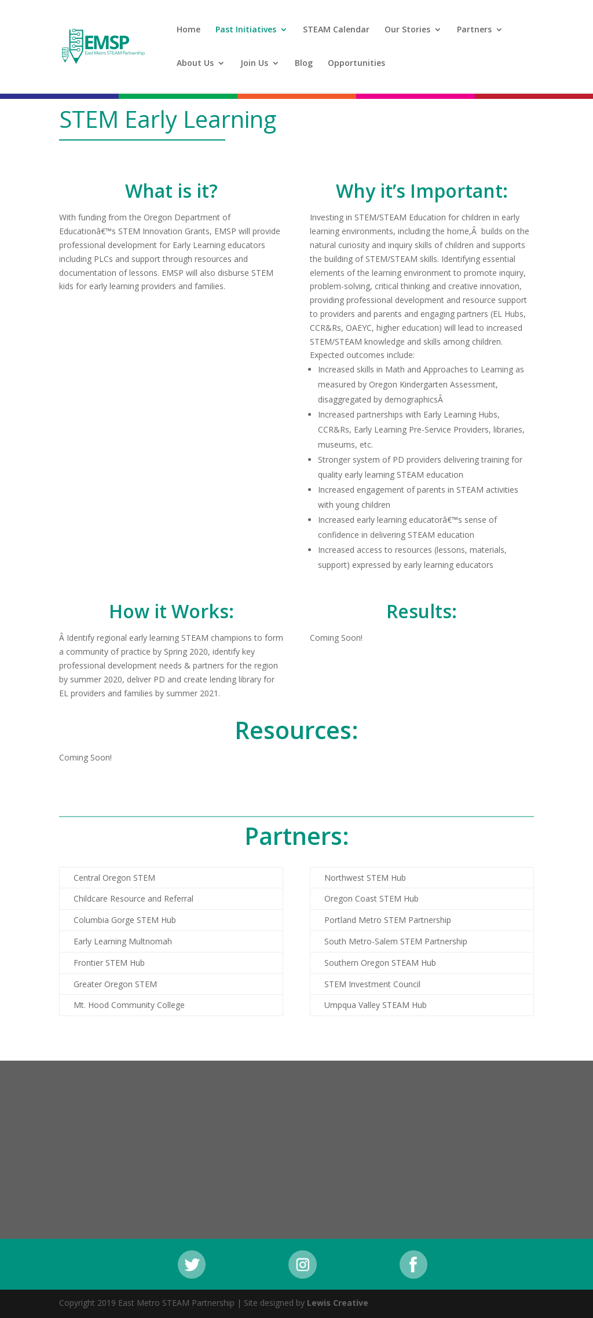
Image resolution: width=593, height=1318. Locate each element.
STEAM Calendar (336, 30)
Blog (304, 63)
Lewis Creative (337, 1302)
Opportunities (356, 63)
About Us (195, 63)
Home (188, 30)
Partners (474, 30)
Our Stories (407, 30)
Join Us (254, 63)
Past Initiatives (245, 30)
